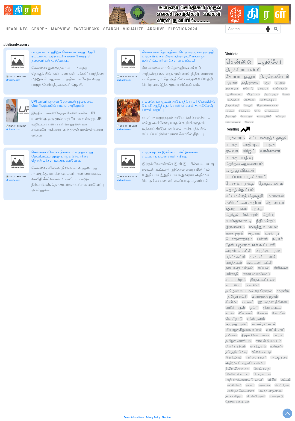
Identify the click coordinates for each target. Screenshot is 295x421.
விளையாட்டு (261, 352)
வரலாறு (272, 233)
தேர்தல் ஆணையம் (244, 163)
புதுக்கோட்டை (233, 94)
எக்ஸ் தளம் (256, 319)
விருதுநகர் (233, 99)
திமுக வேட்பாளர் (255, 335)
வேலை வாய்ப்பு (237, 374)
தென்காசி (249, 99)
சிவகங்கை (244, 110)
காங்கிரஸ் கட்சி (264, 324)
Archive (156, 29)
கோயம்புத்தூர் (240, 76)
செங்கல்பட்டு (272, 110)
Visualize (133, 29)
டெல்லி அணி (256, 396)
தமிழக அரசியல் (238, 341)
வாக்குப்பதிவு (239, 157)
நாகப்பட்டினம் (232, 122)
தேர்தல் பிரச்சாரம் (241, 214)
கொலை (252, 285)
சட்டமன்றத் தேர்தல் (268, 137)
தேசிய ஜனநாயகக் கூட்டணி (250, 245)
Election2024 (183, 29)
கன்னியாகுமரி (268, 99)
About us (166, 417)
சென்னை (239, 61)
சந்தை (257, 208)
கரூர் (267, 83)
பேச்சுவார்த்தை (239, 183)
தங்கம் (250, 385)
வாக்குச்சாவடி (238, 221)
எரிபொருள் (235, 307)
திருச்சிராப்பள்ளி (242, 69)
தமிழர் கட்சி (237, 296)
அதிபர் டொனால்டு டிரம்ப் (244, 379)
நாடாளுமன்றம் (239, 268)
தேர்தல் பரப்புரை (237, 401)
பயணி (248, 302)
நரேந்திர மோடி (236, 352)
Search (111, 29)
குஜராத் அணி (236, 324)
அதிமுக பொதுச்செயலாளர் (245, 363)
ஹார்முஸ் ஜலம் (265, 296)
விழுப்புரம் (253, 94)
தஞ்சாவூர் (232, 88)
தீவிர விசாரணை (237, 368)
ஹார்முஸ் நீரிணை (273, 302)
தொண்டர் (275, 202)
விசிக (272, 379)
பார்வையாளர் (256, 357)
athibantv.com (13, 80)
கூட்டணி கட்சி (259, 262)
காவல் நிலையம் (268, 341)
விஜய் (249, 151)
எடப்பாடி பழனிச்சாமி (245, 176)
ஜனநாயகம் (236, 208)
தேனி (257, 110)
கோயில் (278, 313)
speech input (268, 28)
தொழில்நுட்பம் (239, 189)
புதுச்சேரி (270, 61)
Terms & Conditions (134, 417)
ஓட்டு (254, 307)
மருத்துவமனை (263, 227)
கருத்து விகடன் (240, 170)
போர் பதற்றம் (235, 346)
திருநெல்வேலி (274, 76)
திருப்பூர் (249, 122)
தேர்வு (268, 214)
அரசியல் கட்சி (238, 250)
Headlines (17, 29)
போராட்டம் (262, 374)
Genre (37, 29)
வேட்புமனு (262, 368)
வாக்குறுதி (234, 233)
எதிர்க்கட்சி (235, 256)
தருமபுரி (263, 88)
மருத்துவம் (258, 346)
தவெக (232, 151)
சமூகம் (254, 233)
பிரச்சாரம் (235, 137)
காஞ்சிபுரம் (280, 88)
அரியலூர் (280, 116)
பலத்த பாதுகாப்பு (270, 390)
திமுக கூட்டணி (263, 279)
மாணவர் (275, 195)
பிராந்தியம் (233, 357)
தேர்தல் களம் (270, 183)
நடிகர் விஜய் (233, 396)
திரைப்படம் (272, 307)
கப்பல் (263, 268)
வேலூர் (248, 105)
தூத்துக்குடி (250, 82)
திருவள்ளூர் (232, 105)
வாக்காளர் (270, 151)
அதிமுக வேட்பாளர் (240, 390)
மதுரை (231, 82)
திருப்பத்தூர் (271, 94)
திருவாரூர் (230, 116)
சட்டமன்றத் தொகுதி (244, 195)
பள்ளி (262, 239)
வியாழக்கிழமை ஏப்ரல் (243, 330)
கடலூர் (280, 83)
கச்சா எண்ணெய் (256, 274)
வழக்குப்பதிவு (268, 250)
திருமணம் (235, 227)
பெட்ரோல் (282, 385)
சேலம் (286, 94)
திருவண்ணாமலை (267, 105)
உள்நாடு (276, 346)
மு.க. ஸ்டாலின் (262, 256)
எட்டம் (285, 379)
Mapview (60, 29)
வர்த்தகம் (233, 262)
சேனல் (262, 313)
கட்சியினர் (234, 385)
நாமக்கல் (229, 110)
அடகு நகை (279, 357)
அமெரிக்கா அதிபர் (243, 202)
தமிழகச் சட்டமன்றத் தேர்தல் (248, 291)
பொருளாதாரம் (239, 239)
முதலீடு (283, 291)
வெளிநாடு (233, 319)
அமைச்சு (264, 385)
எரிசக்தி (231, 274)
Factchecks (87, 29)
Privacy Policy (153, 417)
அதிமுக (251, 144)
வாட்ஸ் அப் (275, 330)
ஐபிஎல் (231, 335)
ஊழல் (278, 335)
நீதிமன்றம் (265, 221)
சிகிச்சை (281, 268)
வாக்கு (232, 144)
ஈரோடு (248, 88)
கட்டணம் (233, 285)
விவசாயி (245, 313)
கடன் (229, 313)
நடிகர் (277, 239)
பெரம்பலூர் (246, 116)
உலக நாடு (276, 396)
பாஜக (269, 144)
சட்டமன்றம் (235, 279)
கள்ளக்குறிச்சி (264, 116)
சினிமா (231, 302)
